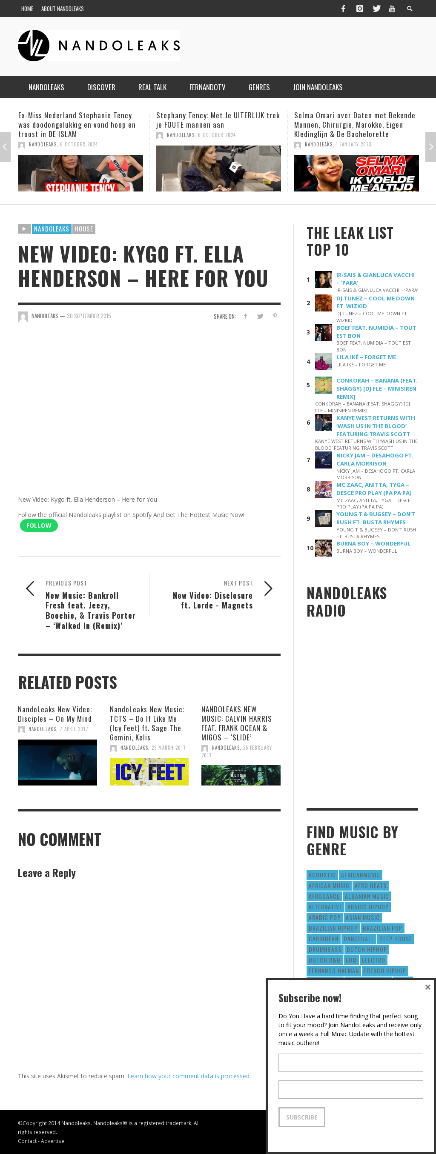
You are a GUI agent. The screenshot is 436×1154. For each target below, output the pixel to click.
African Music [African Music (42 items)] (329, 885)
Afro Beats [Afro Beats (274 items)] (371, 885)
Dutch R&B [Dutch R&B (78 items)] (325, 959)
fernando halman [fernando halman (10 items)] (334, 970)
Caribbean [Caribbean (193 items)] (323, 938)
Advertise (52, 1140)
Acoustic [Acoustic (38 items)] (322, 874)
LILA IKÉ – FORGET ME (366, 357)
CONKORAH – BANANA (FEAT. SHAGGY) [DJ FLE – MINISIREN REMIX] (377, 388)
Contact (27, 1140)
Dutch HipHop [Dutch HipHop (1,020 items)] (367, 949)
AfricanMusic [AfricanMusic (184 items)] (360, 874)
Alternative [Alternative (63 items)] (325, 906)
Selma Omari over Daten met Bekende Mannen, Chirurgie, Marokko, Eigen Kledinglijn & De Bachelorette (355, 124)
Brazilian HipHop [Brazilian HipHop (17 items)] (333, 927)
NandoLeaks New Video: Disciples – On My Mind (55, 714)
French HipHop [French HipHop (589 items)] (385, 970)
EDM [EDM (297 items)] (351, 959)
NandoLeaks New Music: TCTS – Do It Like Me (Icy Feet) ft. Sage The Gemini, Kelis (147, 723)
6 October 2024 (79, 144)
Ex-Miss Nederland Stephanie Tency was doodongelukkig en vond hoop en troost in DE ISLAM (77, 124)
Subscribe (302, 1117)
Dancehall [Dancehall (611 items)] (359, 938)
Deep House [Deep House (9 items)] (395, 938)
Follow (39, 525)
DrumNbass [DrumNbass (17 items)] (325, 949)
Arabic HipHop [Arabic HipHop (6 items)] (368, 906)
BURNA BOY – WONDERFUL (373, 543)
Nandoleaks (51, 228)
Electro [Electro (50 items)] (373, 959)
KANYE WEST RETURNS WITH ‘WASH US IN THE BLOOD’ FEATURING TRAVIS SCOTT (375, 426)
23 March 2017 (169, 747)
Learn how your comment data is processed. (189, 1076)
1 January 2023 (353, 144)
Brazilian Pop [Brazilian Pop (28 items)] (382, 927)
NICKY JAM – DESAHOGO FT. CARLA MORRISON (374, 459)
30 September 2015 (89, 315)
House (84, 228)
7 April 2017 (74, 729)
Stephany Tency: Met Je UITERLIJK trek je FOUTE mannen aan (218, 120)
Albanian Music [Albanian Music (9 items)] (367, 895)
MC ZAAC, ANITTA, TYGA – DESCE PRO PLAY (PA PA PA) (374, 489)
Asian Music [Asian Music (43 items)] (363, 917)
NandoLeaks (43, 144)
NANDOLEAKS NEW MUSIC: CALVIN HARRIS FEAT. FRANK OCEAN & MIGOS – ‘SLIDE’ (236, 723)
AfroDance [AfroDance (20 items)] (324, 895)
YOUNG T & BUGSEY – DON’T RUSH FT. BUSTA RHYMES (376, 518)
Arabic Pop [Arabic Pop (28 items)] (325, 917)
